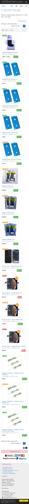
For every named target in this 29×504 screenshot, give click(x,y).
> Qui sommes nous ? (7, 467)
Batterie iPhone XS (8, 239)
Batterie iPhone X (7, 186)
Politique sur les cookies (12, 502)
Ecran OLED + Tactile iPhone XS (12, 319)
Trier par (24, 30)
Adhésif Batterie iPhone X (10, 52)
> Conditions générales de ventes (10, 470)
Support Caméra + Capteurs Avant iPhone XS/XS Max (13, 430)
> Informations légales (7, 472)
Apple (19, 9)
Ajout (15, 56)
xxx (19, 297)
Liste (7, 30)
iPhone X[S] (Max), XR (7, 10)
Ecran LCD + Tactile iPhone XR (12, 266)
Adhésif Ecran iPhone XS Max (11, 159)
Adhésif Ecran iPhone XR (10, 106)
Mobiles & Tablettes (12, 9)
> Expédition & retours (7, 468)
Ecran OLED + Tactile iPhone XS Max (14, 346)
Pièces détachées (16, 10)
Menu (3, 6)
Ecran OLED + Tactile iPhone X (12, 293)
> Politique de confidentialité (8, 473)
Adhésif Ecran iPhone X (9, 79)
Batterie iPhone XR (8, 213)
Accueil (5, 9)
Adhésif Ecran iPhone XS (10, 132)
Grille (12, 30)
